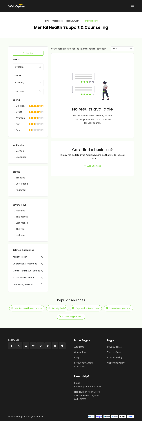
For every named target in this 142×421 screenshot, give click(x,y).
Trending (20, 177)
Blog (76, 357)
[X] (18, 345)
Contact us (80, 352)
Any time (20, 210)
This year (20, 229)
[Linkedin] (26, 345)
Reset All (28, 53)
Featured (21, 190)
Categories (57, 21)
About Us (79, 346)
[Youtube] (33, 345)
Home (46, 21)
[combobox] (28, 82)
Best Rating (22, 183)
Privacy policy (114, 346)
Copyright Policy (116, 362)
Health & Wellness (74, 21)
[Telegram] (55, 345)
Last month (22, 222)
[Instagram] (40, 345)
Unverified (21, 157)
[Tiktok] (47, 345)
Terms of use (114, 352)
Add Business (92, 165)
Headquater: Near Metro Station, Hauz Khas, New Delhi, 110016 (87, 395)
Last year (21, 235)
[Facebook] (11, 345)
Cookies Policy (114, 357)
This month (22, 216)
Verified (20, 150)
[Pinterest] (62, 345)
